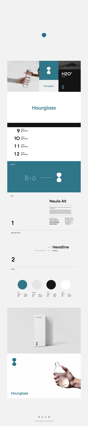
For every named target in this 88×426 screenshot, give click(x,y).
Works (5, 5)
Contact (11, 5)
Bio (17, 5)
